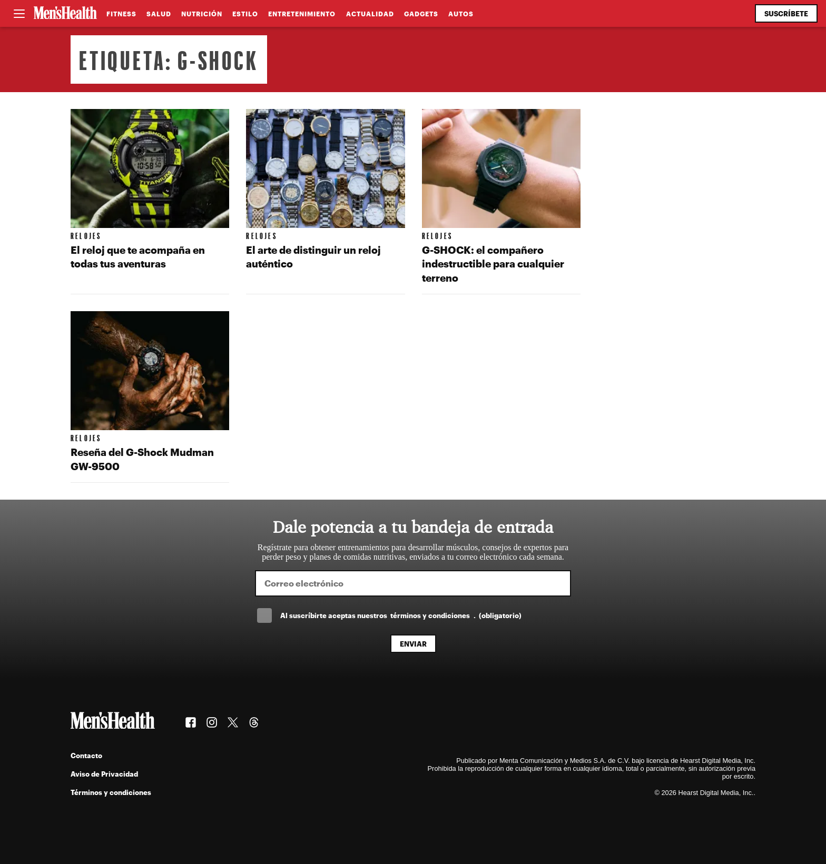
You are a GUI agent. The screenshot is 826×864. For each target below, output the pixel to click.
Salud (158, 13)
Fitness (121, 13)
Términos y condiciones (111, 792)
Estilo (245, 13)
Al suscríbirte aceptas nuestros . (401, 615)
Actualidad (370, 13)
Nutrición (201, 13)
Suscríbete (786, 13)
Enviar (413, 644)
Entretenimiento (302, 13)
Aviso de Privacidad (104, 774)
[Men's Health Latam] (65, 13)
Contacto (86, 755)
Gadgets (421, 13)
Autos (461, 13)
